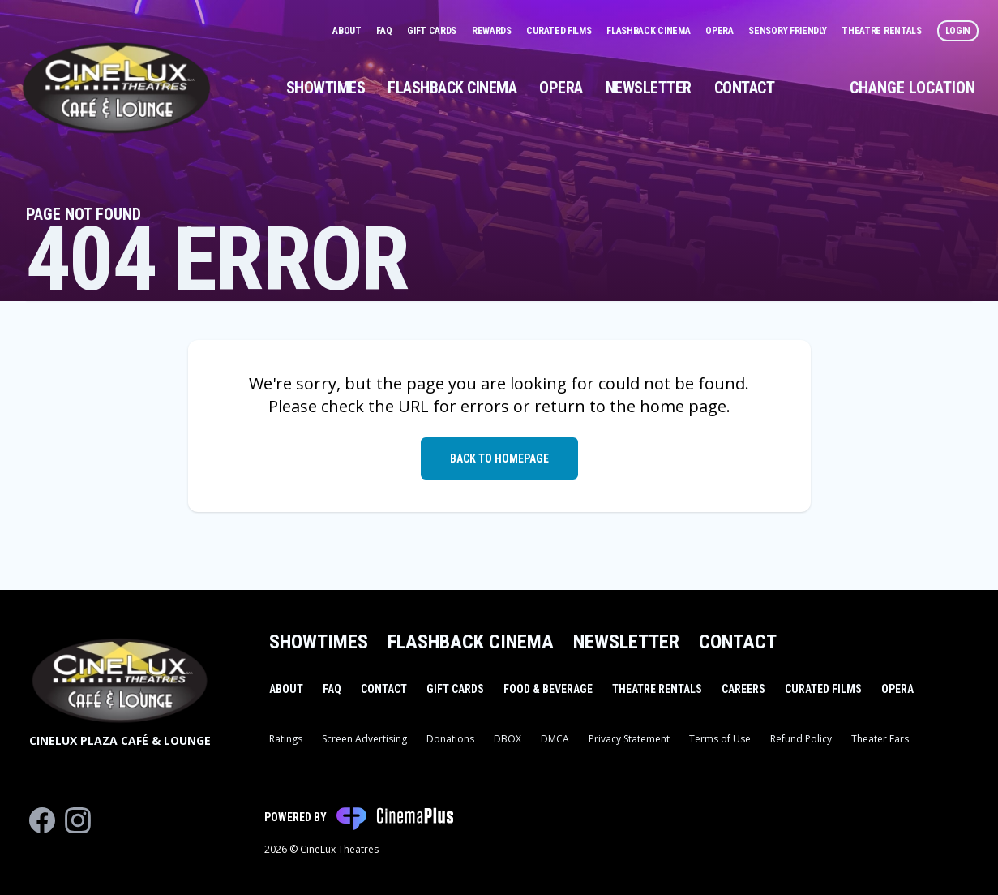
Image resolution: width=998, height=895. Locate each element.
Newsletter (649, 87)
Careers (743, 688)
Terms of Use (720, 739)
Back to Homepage (499, 458)
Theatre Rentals (882, 31)
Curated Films (559, 31)
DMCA (555, 739)
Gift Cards (433, 31)
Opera (720, 31)
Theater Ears (880, 739)
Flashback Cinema (649, 31)
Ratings (285, 739)
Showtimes (326, 87)
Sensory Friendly (788, 31)
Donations (450, 739)
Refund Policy (801, 739)
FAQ (385, 31)
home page (683, 406)
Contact (744, 87)
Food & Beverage (548, 688)
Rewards (493, 31)
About (347, 31)
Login (958, 31)
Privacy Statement (629, 739)
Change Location (912, 87)
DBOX (507, 739)
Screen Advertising (364, 739)
